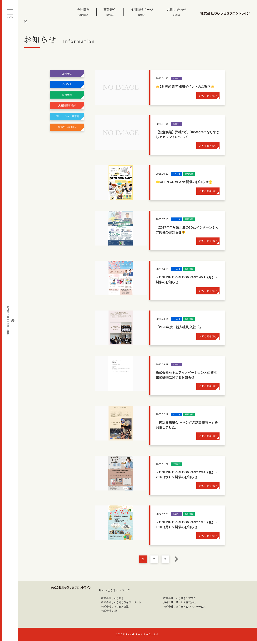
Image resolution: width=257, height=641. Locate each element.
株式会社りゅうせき (112, 598)
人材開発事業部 (67, 105)
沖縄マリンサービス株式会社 (179, 602)
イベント (67, 84)
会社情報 (83, 12)
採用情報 (67, 94)
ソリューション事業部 (66, 116)
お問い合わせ (176, 12)
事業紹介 (110, 12)
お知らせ (67, 73)
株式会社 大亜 (109, 610)
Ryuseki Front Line (10, 320)
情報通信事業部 (67, 127)
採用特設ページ (141, 12)
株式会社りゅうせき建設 (115, 606)
